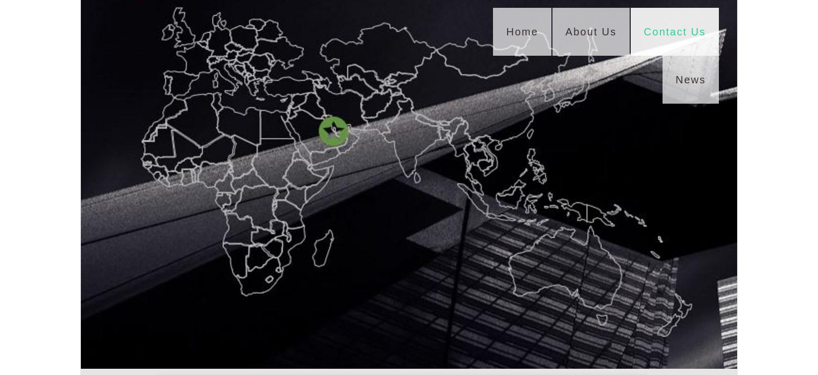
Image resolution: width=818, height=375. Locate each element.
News (691, 79)
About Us (591, 32)
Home (522, 32)
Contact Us (675, 32)
